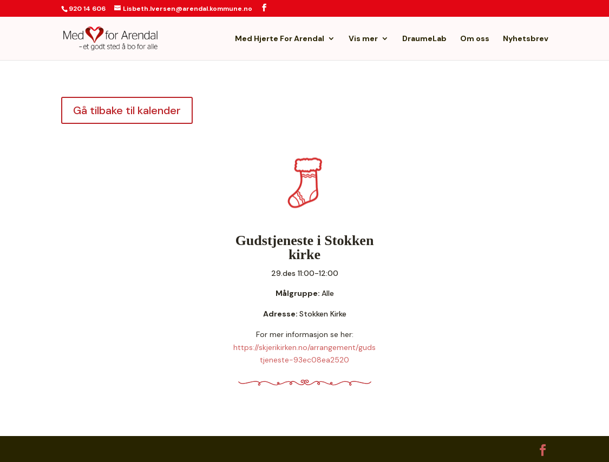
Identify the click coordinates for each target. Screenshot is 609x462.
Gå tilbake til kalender (127, 110)
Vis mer (363, 39)
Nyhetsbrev (525, 39)
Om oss (474, 39)
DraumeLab (424, 39)
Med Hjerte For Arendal (279, 39)
